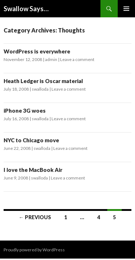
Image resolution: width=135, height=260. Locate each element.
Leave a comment (77, 59)
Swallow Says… (26, 9)
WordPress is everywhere (37, 51)
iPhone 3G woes (25, 110)
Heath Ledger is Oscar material (43, 81)
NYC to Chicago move (31, 140)
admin (51, 59)
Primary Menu (126, 8)
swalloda (40, 89)
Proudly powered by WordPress (34, 249)
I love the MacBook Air (33, 169)
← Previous (35, 217)
